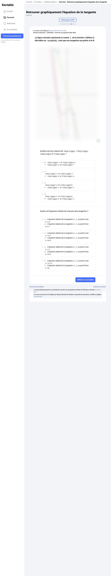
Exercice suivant (99, 287)
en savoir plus (38, 296)
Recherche (9, 23)
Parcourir (8, 17)
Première (38, 2)
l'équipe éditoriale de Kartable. (58, 30)
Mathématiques (50, 2)
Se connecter (10, 29)
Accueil (8, 11)
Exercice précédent (37, 287)
